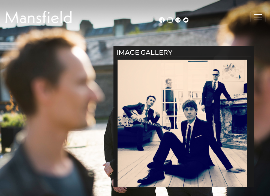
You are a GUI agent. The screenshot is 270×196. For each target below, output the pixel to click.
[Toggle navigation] (258, 16)
